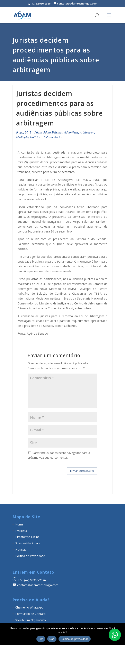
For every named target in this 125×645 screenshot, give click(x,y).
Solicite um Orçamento (30, 620)
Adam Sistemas (53, 132)
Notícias (35, 137)
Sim (40, 638)
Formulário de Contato (30, 614)
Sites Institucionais (27, 543)
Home (19, 524)
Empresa (21, 531)
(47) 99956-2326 (35, 580)
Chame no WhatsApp (29, 607)
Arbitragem (87, 132)
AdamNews (71, 132)
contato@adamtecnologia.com (37, 585)
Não (51, 638)
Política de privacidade (75, 638)
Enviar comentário (82, 471)
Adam (38, 132)
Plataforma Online (27, 537)
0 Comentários (53, 137)
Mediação (22, 137)
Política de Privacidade (30, 556)
